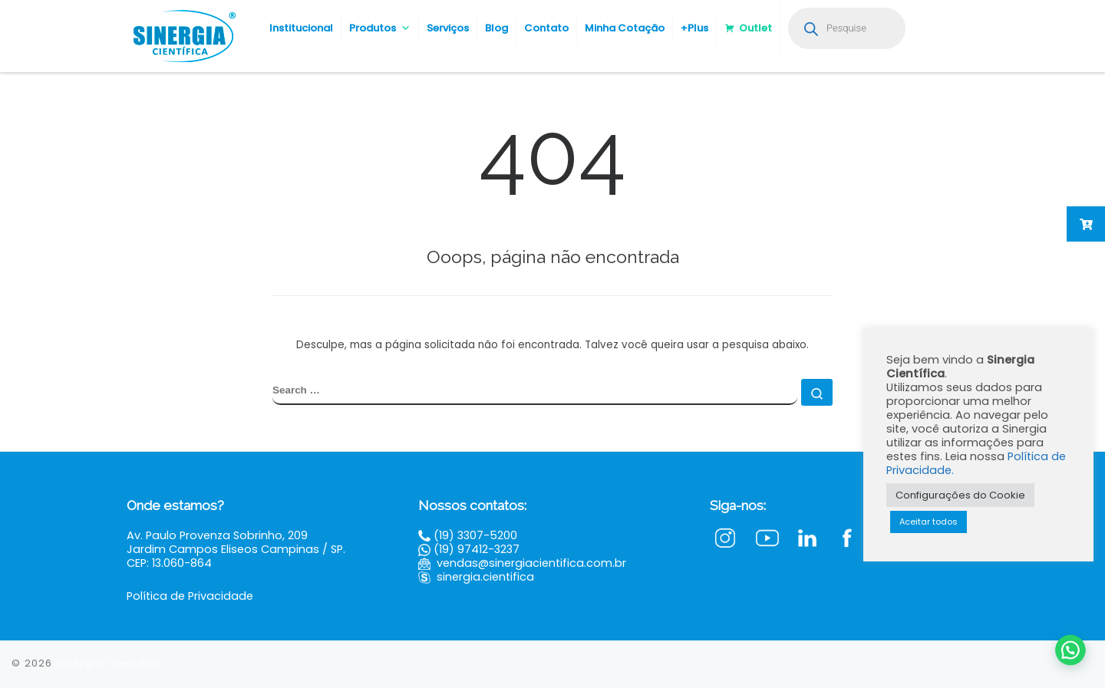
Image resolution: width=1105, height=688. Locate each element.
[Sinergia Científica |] (183, 34)
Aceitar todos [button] (928, 521)
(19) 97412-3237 (477, 549)
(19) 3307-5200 (475, 535)
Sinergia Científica (109, 663)
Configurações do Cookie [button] (960, 495)
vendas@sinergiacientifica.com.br (531, 563)
